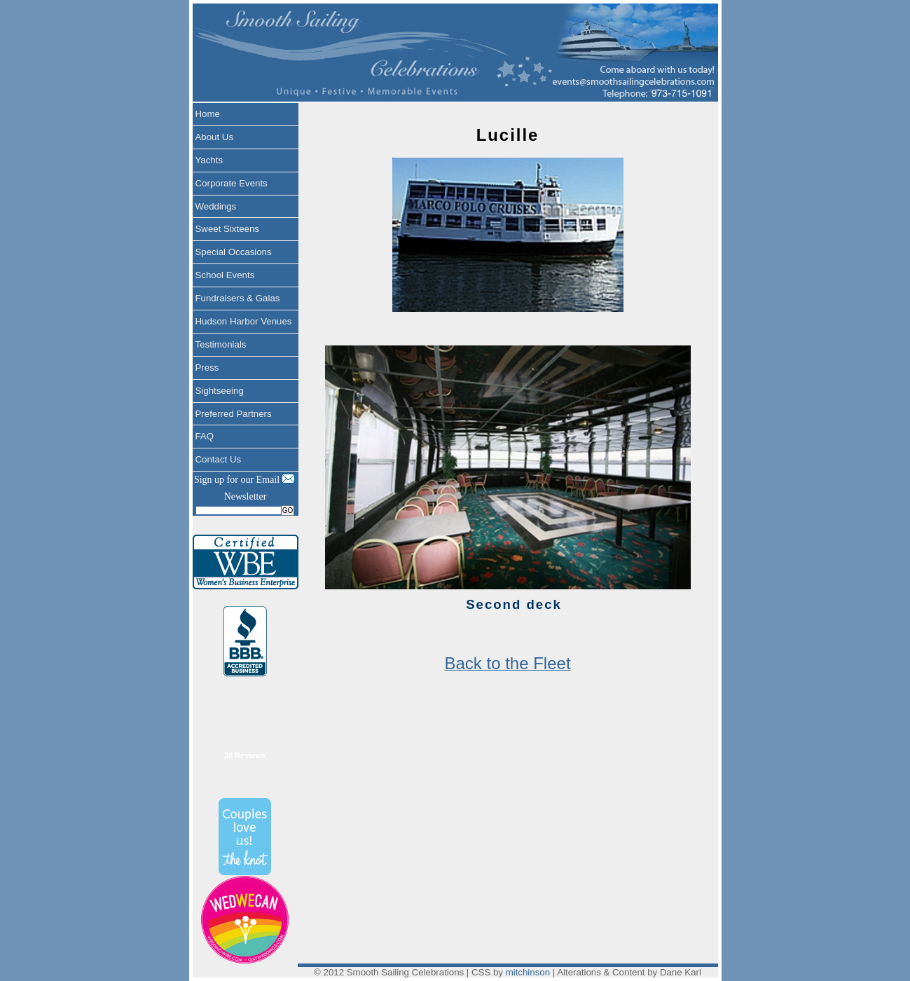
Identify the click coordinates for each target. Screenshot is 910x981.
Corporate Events (231, 183)
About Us (214, 137)
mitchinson (528, 972)
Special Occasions (233, 252)
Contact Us (218, 459)
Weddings (216, 206)
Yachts (209, 160)
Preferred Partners (233, 414)
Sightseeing (219, 390)
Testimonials (221, 344)
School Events (225, 275)
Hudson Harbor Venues (243, 321)
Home (207, 114)
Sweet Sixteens (227, 229)
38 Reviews (245, 755)
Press (207, 367)
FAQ (204, 436)
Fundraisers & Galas (237, 298)
